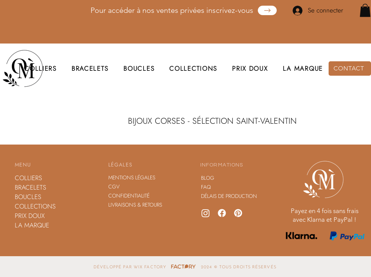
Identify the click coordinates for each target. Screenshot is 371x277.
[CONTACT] (350, 68)
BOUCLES (28, 196)
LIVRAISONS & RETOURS (135, 205)
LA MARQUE (32, 225)
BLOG (207, 178)
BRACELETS (30, 187)
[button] (365, 10)
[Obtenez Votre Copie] (267, 10)
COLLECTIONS (35, 206)
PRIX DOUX (30, 215)
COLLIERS (28, 177)
